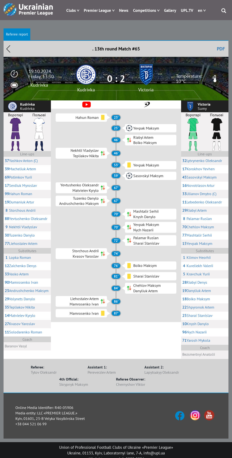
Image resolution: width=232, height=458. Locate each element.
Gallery (170, 10)
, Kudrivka (38, 85)
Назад (8, 49)
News (123, 10)
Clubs (71, 10)
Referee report (17, 34)
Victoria (146, 90)
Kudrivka (86, 90)
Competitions (144, 10)
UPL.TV (187, 10)
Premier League (97, 10)
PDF (221, 49)
